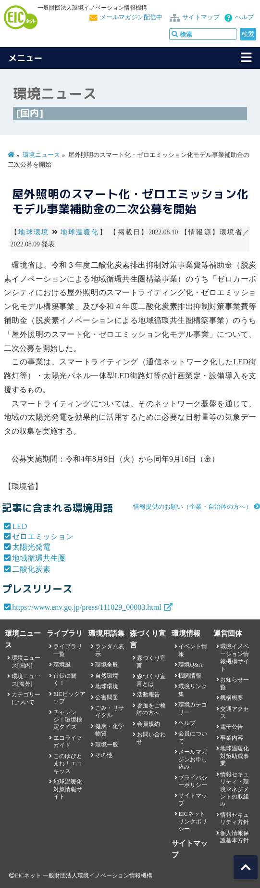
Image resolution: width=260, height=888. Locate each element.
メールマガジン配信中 (131, 17)
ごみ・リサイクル (109, 712)
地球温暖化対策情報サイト (67, 789)
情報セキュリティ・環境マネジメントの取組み (234, 789)
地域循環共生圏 (39, 558)
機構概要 (231, 698)
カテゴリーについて (26, 698)
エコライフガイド (67, 741)
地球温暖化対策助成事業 (234, 756)
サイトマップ (201, 17)
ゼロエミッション (43, 536)
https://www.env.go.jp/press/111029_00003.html (86, 607)
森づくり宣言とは (150, 680)
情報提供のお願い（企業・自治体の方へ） (192, 506)
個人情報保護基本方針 (234, 837)
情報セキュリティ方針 (234, 818)
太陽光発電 (31, 547)
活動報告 (148, 694)
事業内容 (231, 737)
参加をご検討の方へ (150, 709)
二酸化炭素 (31, 569)
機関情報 (189, 675)
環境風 (62, 664)
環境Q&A (190, 664)
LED (19, 526)
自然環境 (106, 675)
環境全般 (106, 664)
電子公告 (231, 726)
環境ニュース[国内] (26, 662)
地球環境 (34, 232)
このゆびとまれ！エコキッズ (67, 763)
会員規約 (148, 724)
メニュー (25, 58)
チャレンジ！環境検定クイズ (67, 720)
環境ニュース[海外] (26, 680)
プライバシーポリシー (192, 781)
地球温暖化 (80, 232)
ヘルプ (244, 17)
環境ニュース (41, 155)
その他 (103, 755)
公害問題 (106, 697)
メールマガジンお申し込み (192, 759)
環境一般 (106, 744)
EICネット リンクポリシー (192, 821)
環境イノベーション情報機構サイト (234, 657)
